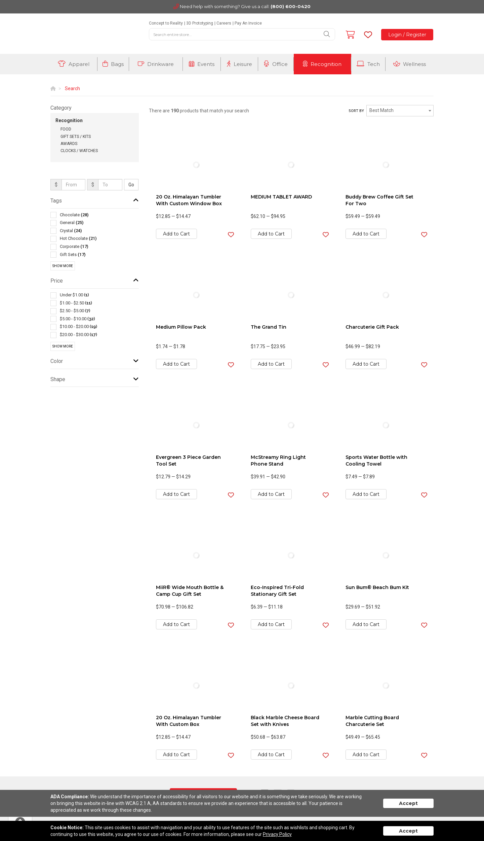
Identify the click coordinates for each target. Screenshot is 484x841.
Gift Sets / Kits (76, 136)
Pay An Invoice (248, 23)
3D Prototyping (199, 23)
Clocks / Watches (79, 150)
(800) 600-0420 (291, 6)
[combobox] (400, 110)
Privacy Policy (277, 834)
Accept (408, 803)
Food (66, 129)
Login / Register (407, 35)
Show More (62, 266)
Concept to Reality (166, 23)
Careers (223, 23)
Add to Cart (176, 234)
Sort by (356, 111)
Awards (69, 143)
